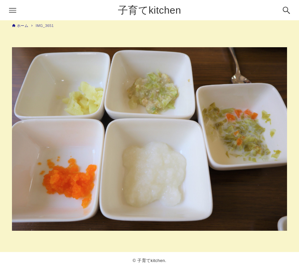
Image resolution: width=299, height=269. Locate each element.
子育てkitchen (149, 10)
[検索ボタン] (286, 10)
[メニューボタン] (12, 10)
